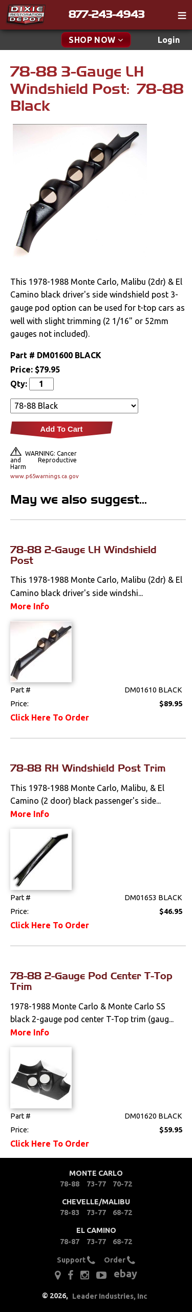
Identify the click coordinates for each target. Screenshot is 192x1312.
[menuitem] (169, 40)
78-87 (69, 1241)
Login (169, 39)
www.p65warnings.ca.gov (43, 476)
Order (119, 1260)
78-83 (69, 1212)
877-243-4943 (106, 14)
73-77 (96, 1184)
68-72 (122, 1212)
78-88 (69, 1184)
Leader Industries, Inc (109, 1296)
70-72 (122, 1184)
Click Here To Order (49, 717)
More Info (29, 606)
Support (76, 1260)
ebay (125, 1273)
